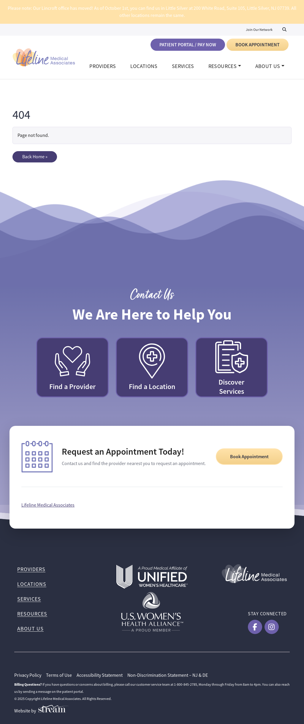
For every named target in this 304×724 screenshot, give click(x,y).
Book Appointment (257, 45)
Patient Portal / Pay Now (187, 45)
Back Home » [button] (35, 157)
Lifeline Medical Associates (48, 505)
